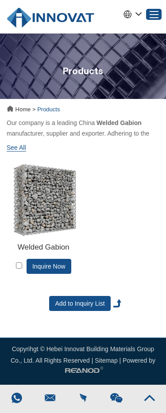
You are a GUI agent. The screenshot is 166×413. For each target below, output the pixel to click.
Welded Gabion (43, 247)
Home (19, 109)
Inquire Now (49, 266)
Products (48, 109)
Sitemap (106, 360)
